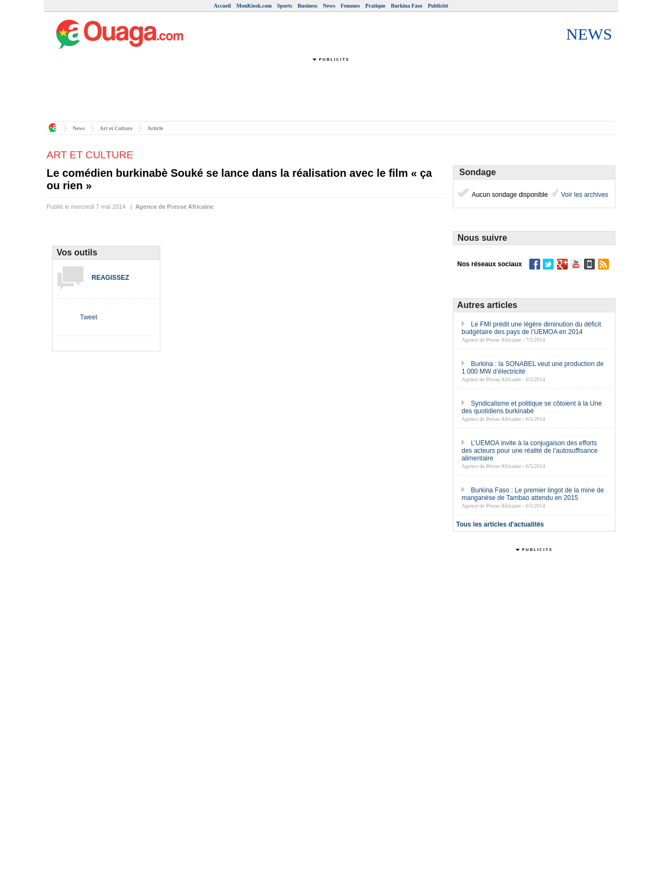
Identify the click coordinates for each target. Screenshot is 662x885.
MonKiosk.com (253, 6)
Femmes (350, 6)
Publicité (438, 6)
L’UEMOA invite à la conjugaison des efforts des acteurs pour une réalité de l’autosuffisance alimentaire (530, 450)
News (329, 6)
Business (307, 6)
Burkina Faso (407, 6)
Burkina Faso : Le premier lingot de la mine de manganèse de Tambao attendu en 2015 (533, 494)
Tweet (88, 317)
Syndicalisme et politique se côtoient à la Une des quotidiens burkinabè (532, 407)
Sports (285, 6)
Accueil (222, 6)
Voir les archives (583, 194)
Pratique (375, 6)
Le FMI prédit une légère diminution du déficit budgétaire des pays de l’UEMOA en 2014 (531, 328)
